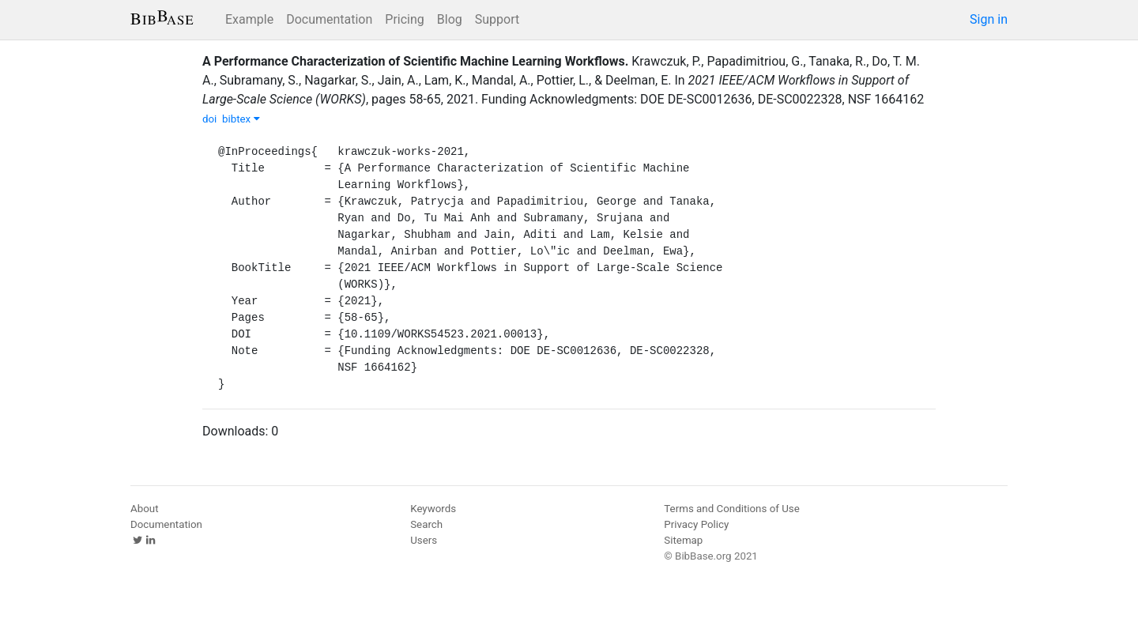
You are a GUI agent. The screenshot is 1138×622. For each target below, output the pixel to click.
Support (497, 19)
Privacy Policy (696, 524)
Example (249, 19)
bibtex (241, 119)
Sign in (989, 19)
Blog (449, 19)
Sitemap (683, 540)
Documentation (329, 19)
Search (426, 524)
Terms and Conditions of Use (731, 509)
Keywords (433, 509)
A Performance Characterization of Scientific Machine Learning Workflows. (415, 61)
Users (423, 540)
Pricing (404, 19)
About (144, 509)
